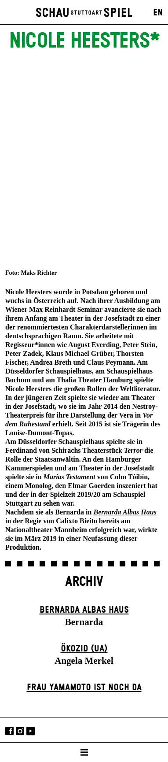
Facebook (9, 731)
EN (158, 13)
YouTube (30, 731)
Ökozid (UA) (84, 649)
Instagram (20, 731)
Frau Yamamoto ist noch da (84, 687)
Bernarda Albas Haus (84, 610)
